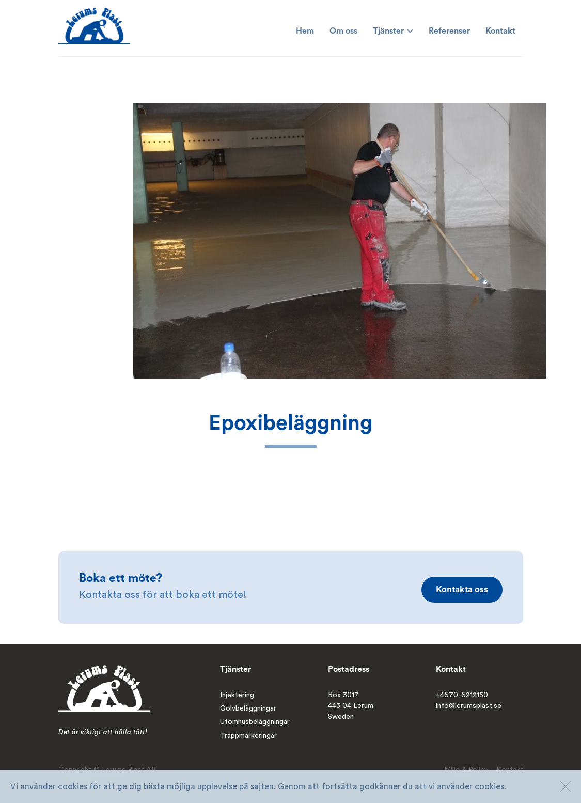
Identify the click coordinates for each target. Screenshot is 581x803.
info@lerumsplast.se (468, 706)
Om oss (343, 31)
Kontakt (500, 31)
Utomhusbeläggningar (255, 722)
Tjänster (393, 31)
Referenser (449, 31)
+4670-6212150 (462, 695)
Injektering (237, 695)
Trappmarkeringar (248, 735)
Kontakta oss (462, 589)
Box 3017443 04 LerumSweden (350, 706)
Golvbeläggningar (248, 708)
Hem (305, 31)
